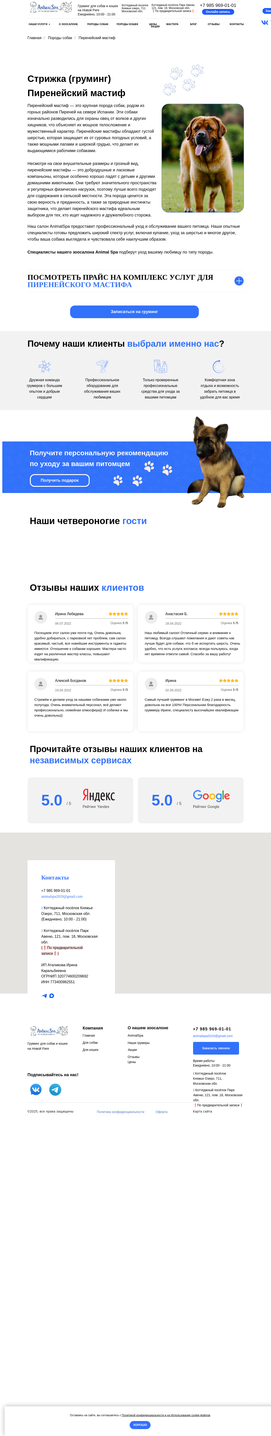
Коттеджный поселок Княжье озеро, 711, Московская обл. (135, 8)
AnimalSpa (135, 1350)
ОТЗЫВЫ (214, 24)
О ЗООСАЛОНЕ (68, 24)
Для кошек (90, 1364)
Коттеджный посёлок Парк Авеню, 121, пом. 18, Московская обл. (69, 1251)
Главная (35, 38)
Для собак (90, 1357)
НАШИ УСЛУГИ (38, 24)
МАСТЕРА (172, 24)
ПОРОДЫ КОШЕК (127, 24)
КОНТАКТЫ (237, 24)
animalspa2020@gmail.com (62, 1211)
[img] (51, 7)
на (168, 1415)
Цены (132, 1376)
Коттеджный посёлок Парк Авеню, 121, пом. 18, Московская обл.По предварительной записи (173, 8)
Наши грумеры (139, 1357)
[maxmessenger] (51, 1310)
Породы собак (60, 38)
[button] (218, 12)
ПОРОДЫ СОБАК (97, 24)
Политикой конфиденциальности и (144, 1415)
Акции (132, 1364)
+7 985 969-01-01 (218, 5)
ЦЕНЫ (153, 24)
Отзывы (134, 1371)
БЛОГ (193, 24)
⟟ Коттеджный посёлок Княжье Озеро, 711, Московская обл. (209, 1393)
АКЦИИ (155, 26)
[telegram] (44, 1310)
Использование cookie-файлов (190, 1415)
